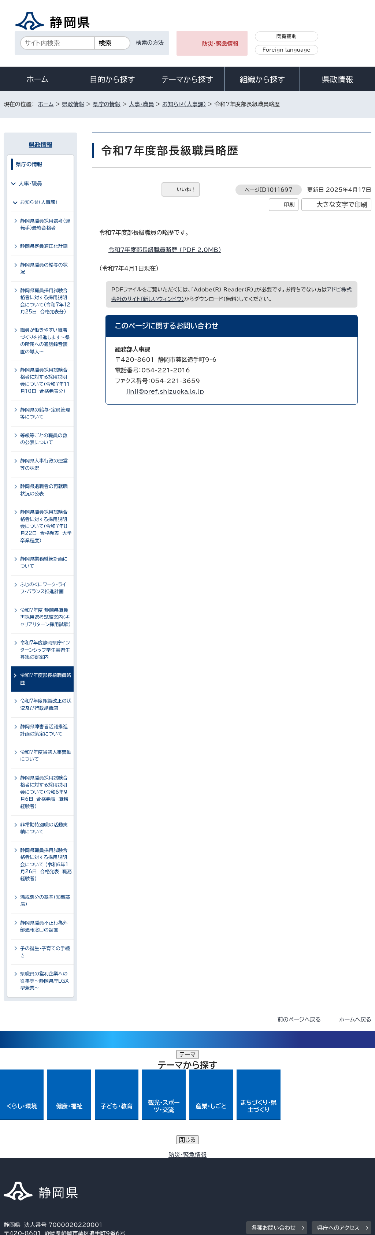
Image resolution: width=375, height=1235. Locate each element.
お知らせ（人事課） (184, 104)
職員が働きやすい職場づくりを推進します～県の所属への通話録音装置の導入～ (45, 341)
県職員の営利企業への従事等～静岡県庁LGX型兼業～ (44, 980)
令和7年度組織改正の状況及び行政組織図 (45, 704)
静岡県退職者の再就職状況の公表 (44, 490)
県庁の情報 (106, 104)
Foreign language (287, 49)
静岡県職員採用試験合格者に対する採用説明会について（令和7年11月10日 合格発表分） (45, 381)
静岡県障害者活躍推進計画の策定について (44, 730)
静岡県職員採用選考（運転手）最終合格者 (45, 224)
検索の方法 (150, 42)
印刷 (289, 204)
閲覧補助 (286, 36)
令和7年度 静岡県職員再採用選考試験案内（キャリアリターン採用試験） (45, 617)
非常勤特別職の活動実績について (44, 828)
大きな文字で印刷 (341, 204)
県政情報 (337, 79)
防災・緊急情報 (220, 44)
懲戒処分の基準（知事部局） (45, 901)
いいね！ (186, 189)
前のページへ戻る (299, 1019)
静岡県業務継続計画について (43, 562)
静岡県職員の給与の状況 (44, 268)
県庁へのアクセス (338, 1118)
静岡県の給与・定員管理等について (45, 413)
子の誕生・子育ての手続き (45, 952)
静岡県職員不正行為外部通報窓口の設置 (44, 926)
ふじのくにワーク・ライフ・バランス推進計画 (43, 588)
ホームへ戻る (355, 1019)
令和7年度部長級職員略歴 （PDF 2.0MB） (167, 250)
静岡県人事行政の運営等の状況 (44, 464)
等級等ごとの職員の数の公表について (43, 439)
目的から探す (112, 79)
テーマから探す (187, 79)
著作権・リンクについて (38, 1164)
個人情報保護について (120, 1164)
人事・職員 (141, 104)
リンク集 (20, 1172)
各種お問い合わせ (274, 1118)
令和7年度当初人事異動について (45, 756)
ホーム (37, 79)
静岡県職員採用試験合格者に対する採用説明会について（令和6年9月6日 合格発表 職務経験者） (44, 792)
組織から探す (262, 79)
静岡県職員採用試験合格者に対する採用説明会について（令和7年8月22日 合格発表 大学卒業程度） (46, 526)
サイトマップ (71, 1172)
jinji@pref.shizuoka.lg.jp (165, 391)
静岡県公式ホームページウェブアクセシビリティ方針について (248, 1164)
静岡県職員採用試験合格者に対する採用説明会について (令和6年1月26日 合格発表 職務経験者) (46, 864)
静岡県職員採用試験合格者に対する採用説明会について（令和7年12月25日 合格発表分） (45, 301)
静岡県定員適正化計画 (44, 246)
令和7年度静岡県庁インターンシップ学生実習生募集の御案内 (45, 649)
